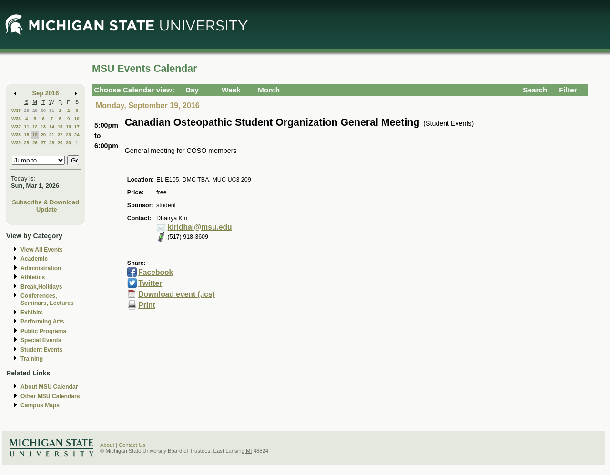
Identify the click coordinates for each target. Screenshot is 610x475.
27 (43, 142)
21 (51, 134)
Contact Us (132, 445)
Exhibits (31, 312)
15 (60, 126)
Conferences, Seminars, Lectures (47, 299)
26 (35, 142)
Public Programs (43, 331)
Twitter (150, 283)
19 (35, 134)
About (107, 445)
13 (43, 126)
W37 (16, 126)
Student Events (41, 349)
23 (68, 134)
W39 (16, 142)
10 (77, 118)
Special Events (40, 340)
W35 (16, 110)
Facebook (155, 272)
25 (26, 142)
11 (26, 126)
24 (77, 134)
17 (77, 126)
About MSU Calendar (49, 387)
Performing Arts (42, 321)
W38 (16, 134)
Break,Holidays (41, 286)
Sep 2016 (45, 93)
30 (43, 110)
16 (68, 126)
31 (51, 110)
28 (26, 110)
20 (43, 134)
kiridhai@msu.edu (200, 227)
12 (35, 126)
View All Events (41, 249)
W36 (16, 118)
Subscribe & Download (45, 202)
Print (146, 305)
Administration (40, 268)
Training (31, 358)
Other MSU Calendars (50, 396)
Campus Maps (40, 405)
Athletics (32, 277)
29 (35, 110)
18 (26, 134)
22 (60, 134)
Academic (34, 258)
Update (46, 209)
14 (51, 126)
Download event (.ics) (176, 294)
